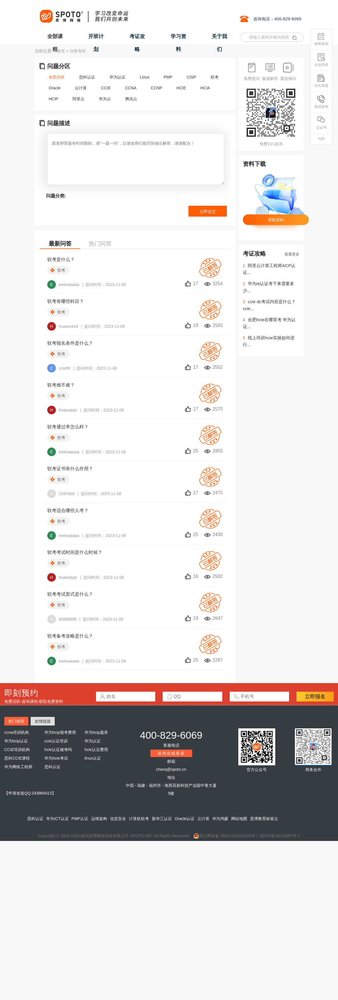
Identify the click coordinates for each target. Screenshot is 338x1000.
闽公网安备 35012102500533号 (224, 836)
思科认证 (87, 77)
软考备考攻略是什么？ (70, 636)
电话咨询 (321, 102)
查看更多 (291, 254)
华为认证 (117, 77)
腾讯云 (131, 99)
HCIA (205, 88)
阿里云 (78, 99)
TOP (321, 139)
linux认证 (92, 758)
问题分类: (56, 195)
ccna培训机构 (16, 732)
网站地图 (239, 818)
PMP (168, 77)
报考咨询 (321, 39)
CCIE (106, 88)
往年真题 (321, 81)
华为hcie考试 (56, 758)
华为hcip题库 (96, 732)
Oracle (54, 88)
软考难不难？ (61, 385)
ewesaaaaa (63, 284)
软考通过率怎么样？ (68, 426)
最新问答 (60, 243)
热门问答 (100, 243)
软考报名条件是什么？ (70, 343)
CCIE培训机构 (17, 749)
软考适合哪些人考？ (68, 510)
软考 (215, 77)
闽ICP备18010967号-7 (280, 836)
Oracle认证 (184, 818)
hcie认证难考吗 (58, 749)
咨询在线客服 (171, 753)
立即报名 (315, 696)
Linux (144, 77)
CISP (191, 77)
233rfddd (60, 493)
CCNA (131, 88)
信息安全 (118, 818)
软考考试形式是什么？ (70, 594)
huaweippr (62, 410)
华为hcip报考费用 (60, 732)
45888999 (61, 619)
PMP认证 (80, 818)
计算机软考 (139, 818)
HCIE (181, 88)
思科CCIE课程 (17, 758)
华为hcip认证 (16, 741)
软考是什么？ (61, 259)
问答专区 (78, 51)
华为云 (105, 99)
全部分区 (57, 77)
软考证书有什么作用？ (70, 468)
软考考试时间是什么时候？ (74, 552)
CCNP (156, 88)
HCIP (53, 99)
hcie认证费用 (96, 749)
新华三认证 (162, 818)
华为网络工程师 (18, 766)
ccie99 (58, 368)
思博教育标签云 (264, 818)
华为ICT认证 (57, 818)
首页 (61, 51)
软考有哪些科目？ (65, 301)
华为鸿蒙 (220, 818)
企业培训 (321, 60)
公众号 (321, 123)
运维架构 (99, 818)
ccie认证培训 (56, 741)
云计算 (81, 88)
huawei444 (62, 326)
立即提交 (208, 211)
